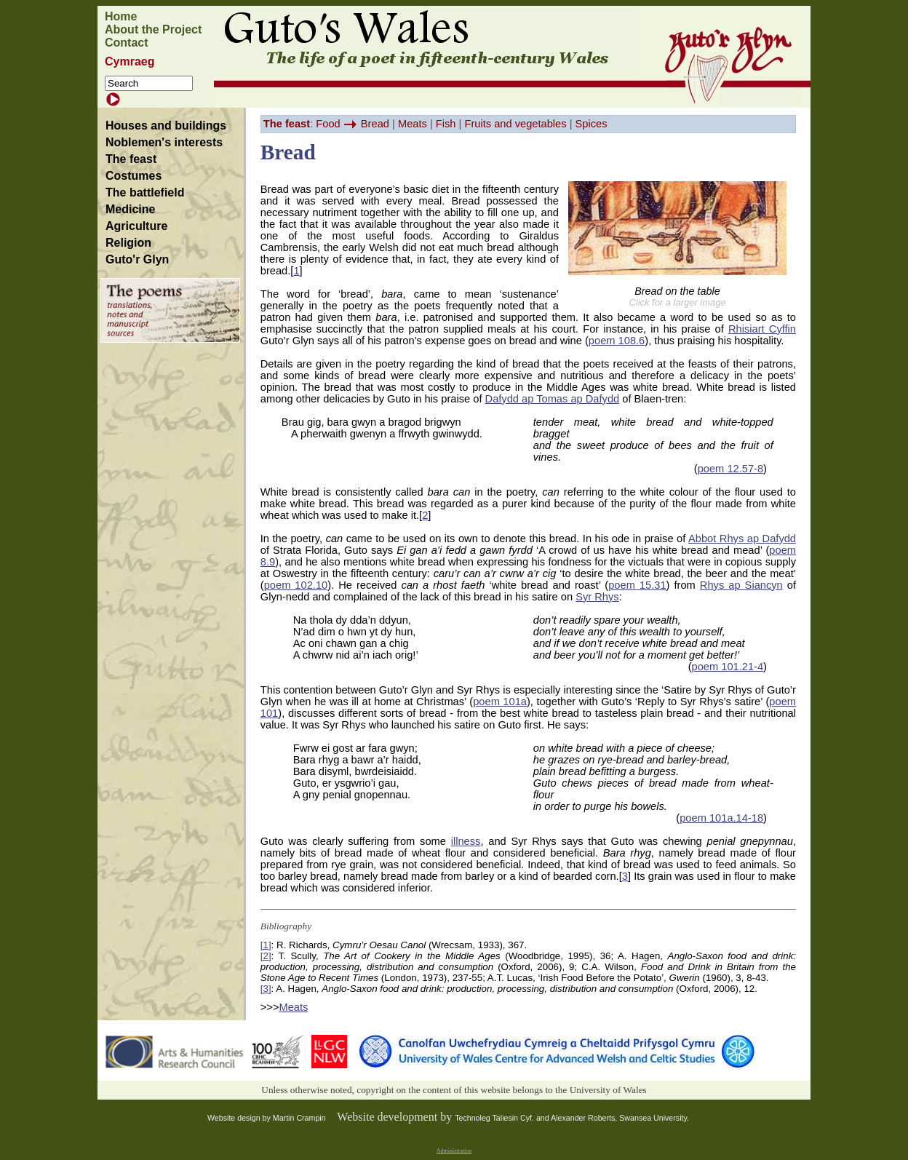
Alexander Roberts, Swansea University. (620, 1117)
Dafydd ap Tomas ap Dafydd (552, 399)
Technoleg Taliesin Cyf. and (503, 1117)
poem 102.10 (296, 585)
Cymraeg (129, 61)
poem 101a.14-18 (721, 818)
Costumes (133, 176)
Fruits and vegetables (515, 124)
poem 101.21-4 (728, 666)
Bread (375, 124)
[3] (265, 988)
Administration (454, 1151)
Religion (128, 243)
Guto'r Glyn (137, 259)
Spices (592, 124)
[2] (265, 955)
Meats (412, 124)
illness (466, 841)
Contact (126, 42)
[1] (265, 944)
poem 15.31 (637, 585)
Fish (446, 124)
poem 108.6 (617, 340)
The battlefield (144, 192)
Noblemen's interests (164, 142)
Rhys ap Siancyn (741, 585)
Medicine (130, 209)
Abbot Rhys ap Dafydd (742, 538)
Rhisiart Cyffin (762, 329)
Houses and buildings (165, 125)
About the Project (153, 29)
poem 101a (500, 701)
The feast (130, 159)
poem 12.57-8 (730, 468)
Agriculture (136, 226)
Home (121, 16)
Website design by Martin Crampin (266, 1117)
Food (328, 124)
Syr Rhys (597, 597)
